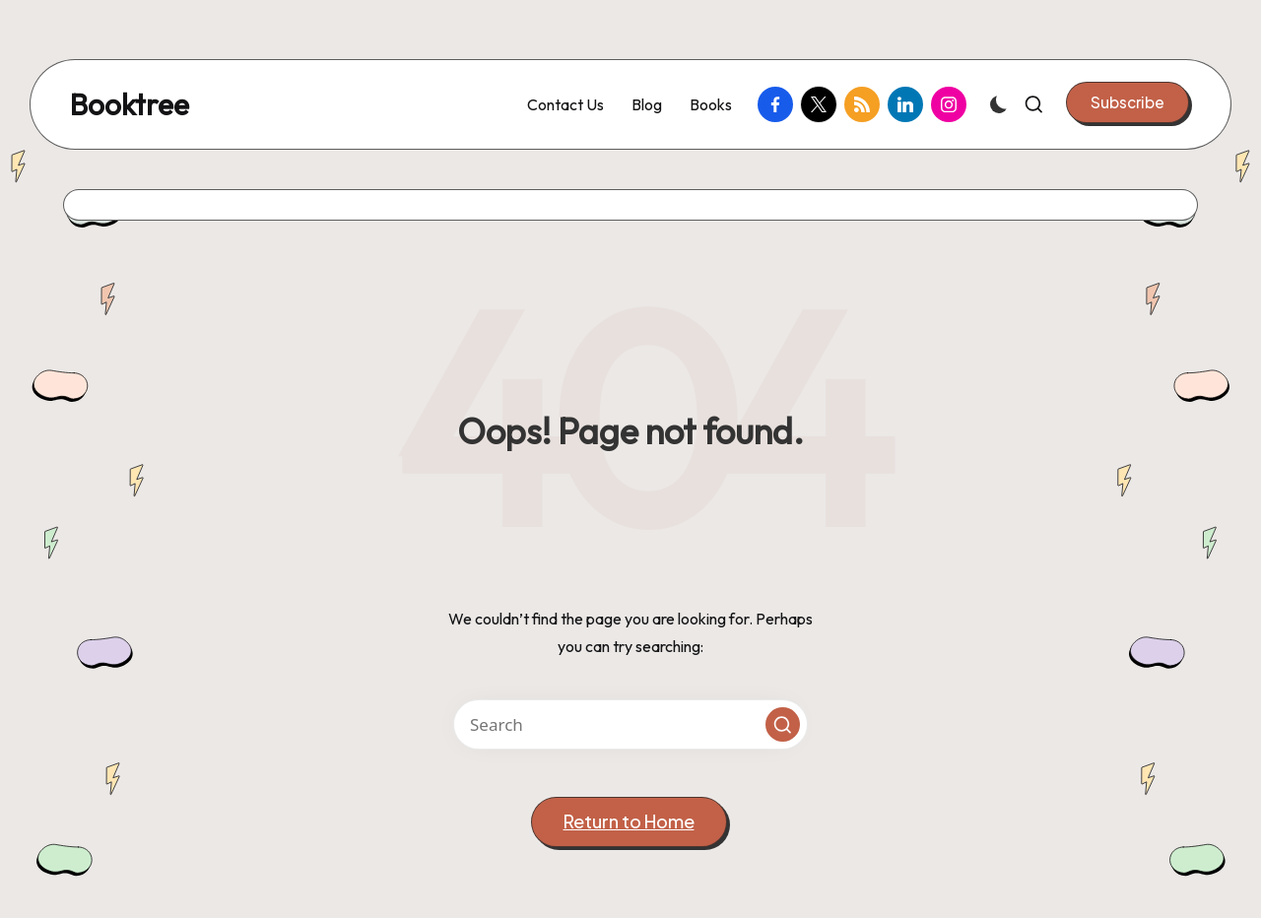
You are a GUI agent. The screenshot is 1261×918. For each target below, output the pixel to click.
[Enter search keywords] (630, 724)
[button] (1127, 102)
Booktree (129, 105)
